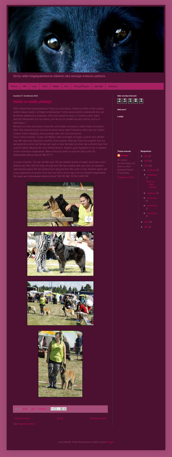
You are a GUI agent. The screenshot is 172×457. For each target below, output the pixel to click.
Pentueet (112, 86)
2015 (146, 156)
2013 (146, 166)
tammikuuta (152, 213)
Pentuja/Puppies (81, 86)
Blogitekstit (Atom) (26, 424)
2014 (146, 161)
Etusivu (14, 86)
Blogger (110, 442)
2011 (146, 227)
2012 (146, 222)
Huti (66, 86)
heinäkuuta (152, 175)
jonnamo (124, 155)
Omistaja (99, 86)
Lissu (34, 86)
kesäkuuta (152, 193)
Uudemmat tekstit (22, 418)
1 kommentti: (42, 409)
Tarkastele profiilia (125, 177)
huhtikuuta (152, 198)
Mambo (56, 86)
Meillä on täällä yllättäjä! (32, 102)
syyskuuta (152, 170)
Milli (24, 86)
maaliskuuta (152, 206)
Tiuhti (44, 86)
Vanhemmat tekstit (98, 418)
